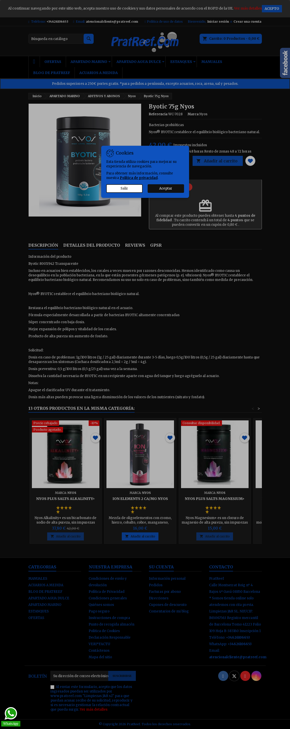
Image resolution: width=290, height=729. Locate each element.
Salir (124, 188)
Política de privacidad (139, 178)
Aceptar (165, 188)
